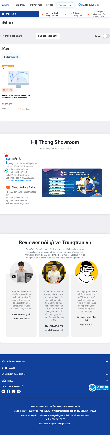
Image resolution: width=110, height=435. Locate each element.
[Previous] (46, 177)
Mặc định (14, 57)
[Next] (97, 177)
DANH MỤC (9, 14)
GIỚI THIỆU (55, 380)
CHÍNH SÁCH (55, 368)
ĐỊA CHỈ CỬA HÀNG (88, 4)
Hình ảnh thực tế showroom (19, 181)
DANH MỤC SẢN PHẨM (55, 374)
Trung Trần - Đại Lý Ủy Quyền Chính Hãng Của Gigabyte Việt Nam (98, 14)
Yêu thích (24, 109)
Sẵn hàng (7, 89)
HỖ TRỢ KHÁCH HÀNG (55, 361)
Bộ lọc (7, 57)
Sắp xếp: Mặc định (47, 36)
